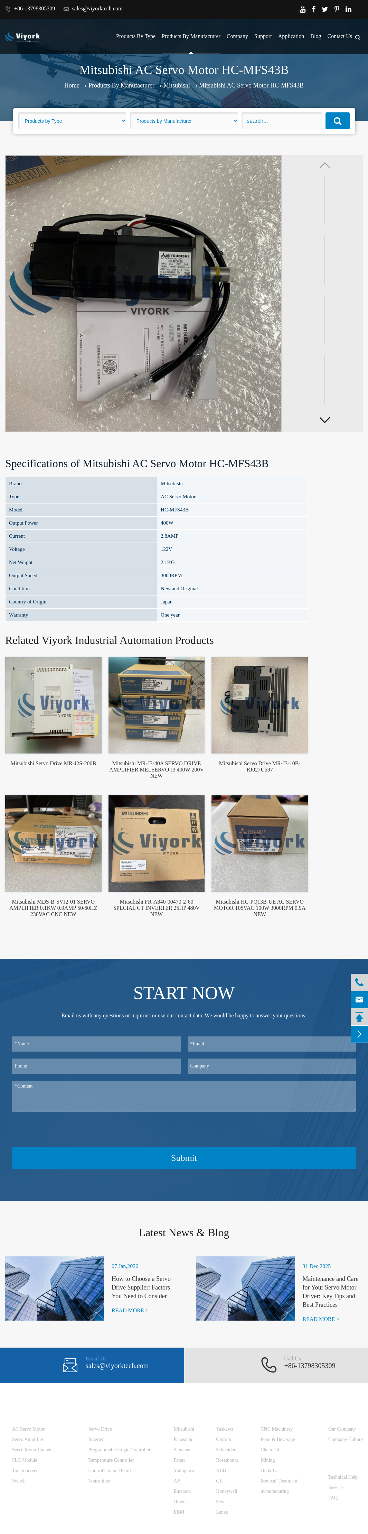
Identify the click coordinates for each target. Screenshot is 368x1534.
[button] (325, 420)
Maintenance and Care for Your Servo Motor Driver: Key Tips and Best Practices (331, 1292)
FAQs (333, 1497)
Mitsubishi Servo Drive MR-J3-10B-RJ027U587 (260, 766)
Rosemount (227, 1460)
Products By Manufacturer (191, 36)
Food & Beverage (278, 1439)
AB (177, 1481)
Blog (315, 36)
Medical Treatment (279, 1481)
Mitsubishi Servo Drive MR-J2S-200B (53, 763)
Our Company (342, 1429)
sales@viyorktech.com (93, 9)
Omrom (223, 1439)
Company (237, 36)
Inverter (96, 1439)
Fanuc (180, 1460)
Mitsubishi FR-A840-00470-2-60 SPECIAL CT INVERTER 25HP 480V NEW (156, 908)
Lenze (222, 1512)
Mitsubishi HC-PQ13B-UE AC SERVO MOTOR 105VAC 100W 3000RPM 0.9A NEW (259, 908)
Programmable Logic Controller (119, 1449)
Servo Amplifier (28, 1439)
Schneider (225, 1449)
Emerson (182, 1491)
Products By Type (135, 36)
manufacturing (275, 1491)
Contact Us (339, 36)
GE (219, 1481)
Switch (19, 1481)
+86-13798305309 (30, 9)
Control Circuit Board (109, 1470)
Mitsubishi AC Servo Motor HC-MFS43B (251, 85)
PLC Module (24, 1460)
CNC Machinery (277, 1429)
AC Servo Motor (28, 1429)
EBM (179, 1512)
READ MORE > (130, 1310)
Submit (184, 1158)
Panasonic (184, 1439)
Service (335, 1487)
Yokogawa (184, 1470)
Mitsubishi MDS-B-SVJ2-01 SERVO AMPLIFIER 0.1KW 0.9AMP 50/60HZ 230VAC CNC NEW (53, 908)
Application (291, 36)
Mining (268, 1460)
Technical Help (343, 1477)
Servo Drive (100, 1429)
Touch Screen (25, 1470)
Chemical (270, 1449)
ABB (221, 1470)
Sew (220, 1501)
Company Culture (345, 1439)
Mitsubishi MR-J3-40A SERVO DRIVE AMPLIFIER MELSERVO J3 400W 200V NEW (156, 769)
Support (263, 36)
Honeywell (226, 1491)
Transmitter (99, 1481)
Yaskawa (224, 1429)
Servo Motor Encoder (33, 1449)
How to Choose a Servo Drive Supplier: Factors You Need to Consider (141, 1287)
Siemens (182, 1449)
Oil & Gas (271, 1470)
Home (71, 85)
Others (180, 1501)
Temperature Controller (111, 1460)
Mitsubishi (176, 85)
